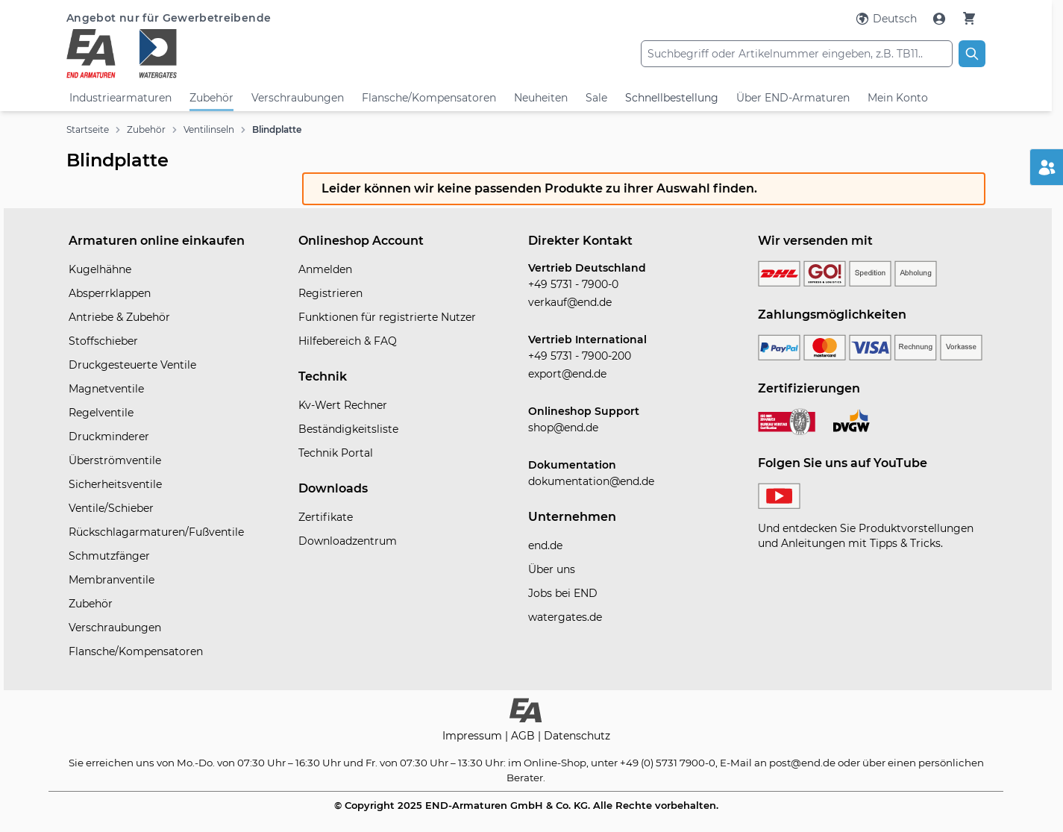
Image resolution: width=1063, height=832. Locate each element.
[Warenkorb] (969, 18)
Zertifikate (325, 517)
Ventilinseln (209, 129)
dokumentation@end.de (591, 481)
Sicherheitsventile (115, 484)
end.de (545, 545)
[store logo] (219, 53)
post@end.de (802, 763)
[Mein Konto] (941, 18)
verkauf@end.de (570, 302)
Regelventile (101, 412)
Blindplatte (276, 129)
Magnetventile (106, 388)
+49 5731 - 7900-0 (573, 284)
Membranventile (111, 580)
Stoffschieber (103, 341)
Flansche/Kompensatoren (429, 97)
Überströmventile (115, 460)
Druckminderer (109, 436)
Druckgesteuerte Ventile (132, 365)
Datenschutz (577, 735)
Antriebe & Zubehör (119, 317)
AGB (524, 735)
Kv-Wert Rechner (342, 405)
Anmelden (325, 269)
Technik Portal (335, 453)
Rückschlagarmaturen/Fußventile (156, 532)
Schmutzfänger (109, 556)
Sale (596, 97)
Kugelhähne (100, 269)
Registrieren (330, 293)
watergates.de (565, 617)
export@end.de (567, 374)
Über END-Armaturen (793, 97)
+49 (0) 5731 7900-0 (667, 763)
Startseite (87, 129)
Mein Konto (898, 97)
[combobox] (797, 53)
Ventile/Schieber (111, 508)
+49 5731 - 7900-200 (579, 356)
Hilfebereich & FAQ (347, 341)
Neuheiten (541, 97)
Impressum (473, 735)
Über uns (551, 569)
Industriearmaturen (120, 97)
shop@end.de (563, 427)
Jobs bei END (563, 593)
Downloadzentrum (347, 541)
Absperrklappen (110, 293)
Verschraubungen (297, 97)
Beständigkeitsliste (348, 429)
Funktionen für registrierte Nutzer (387, 317)
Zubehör (211, 97)
